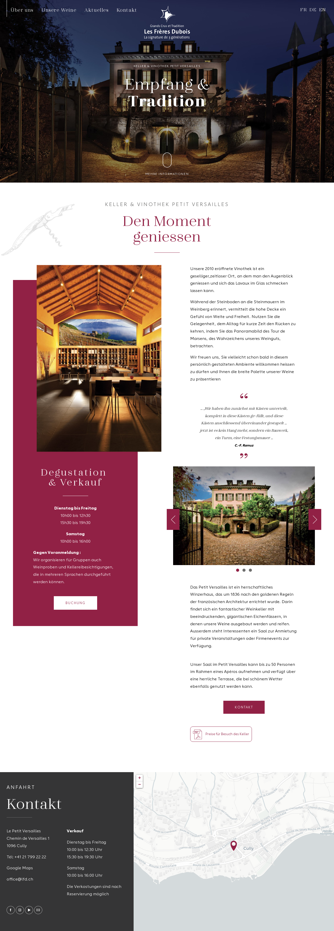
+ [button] (139, 778)
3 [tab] (250, 570)
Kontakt (127, 10)
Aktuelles (96, 10)
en (322, 9)
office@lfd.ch (20, 879)
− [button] (139, 785)
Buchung (75, 603)
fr (303, 9)
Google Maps (20, 868)
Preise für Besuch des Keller (221, 734)
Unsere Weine (59, 10)
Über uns (22, 10)
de (313, 9)
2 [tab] (244, 570)
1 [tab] (237, 570)
